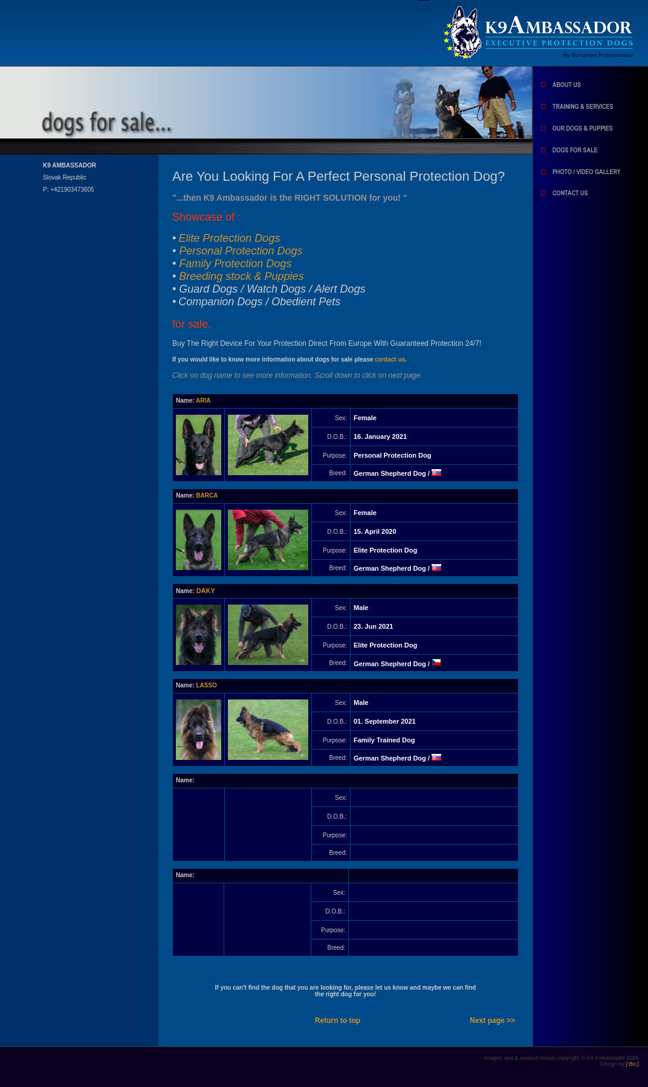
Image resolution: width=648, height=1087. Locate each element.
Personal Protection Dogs (240, 251)
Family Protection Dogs (235, 264)
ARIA (203, 400)
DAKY (205, 590)
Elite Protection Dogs (229, 238)
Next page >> (492, 1020)
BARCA (207, 495)
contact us (390, 359)
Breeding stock (241, 276)
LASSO (206, 685)
